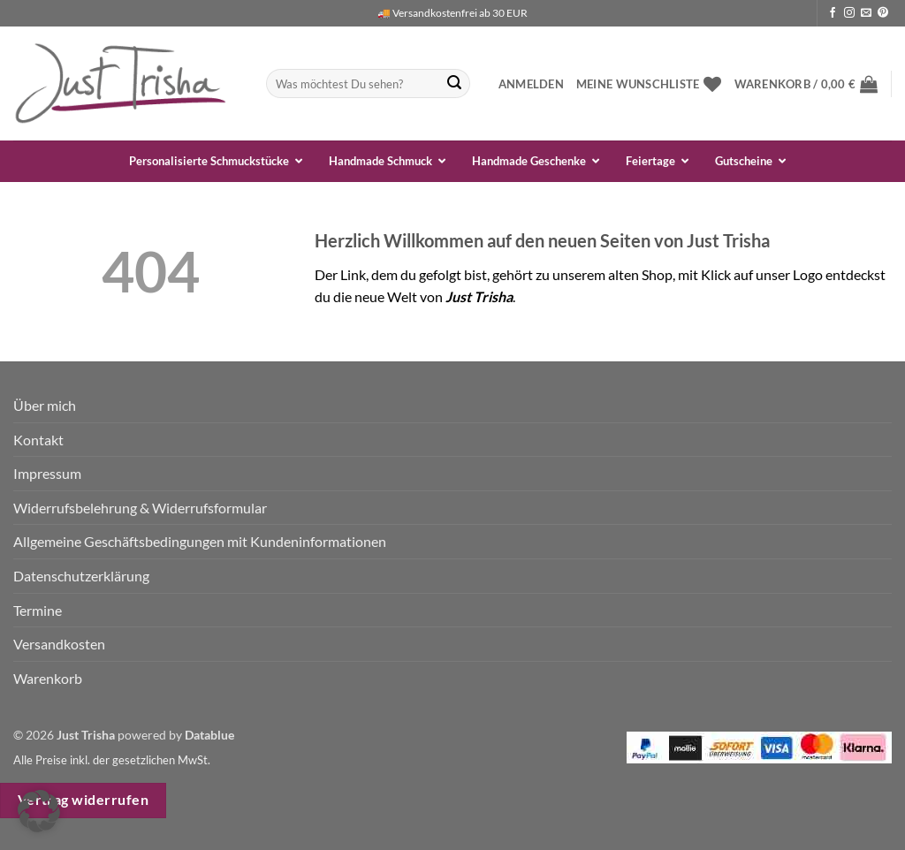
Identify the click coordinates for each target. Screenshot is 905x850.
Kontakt (38, 439)
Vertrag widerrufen (83, 800)
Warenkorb (47, 678)
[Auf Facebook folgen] (832, 13)
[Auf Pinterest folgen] (883, 13)
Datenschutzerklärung (81, 575)
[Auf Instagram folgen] (849, 13)
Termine (37, 610)
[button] (531, 84)
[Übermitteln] (454, 84)
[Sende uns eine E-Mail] (866, 13)
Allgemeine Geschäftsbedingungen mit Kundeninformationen (199, 541)
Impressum (47, 473)
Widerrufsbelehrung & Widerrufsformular (140, 507)
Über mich (44, 405)
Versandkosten (59, 643)
